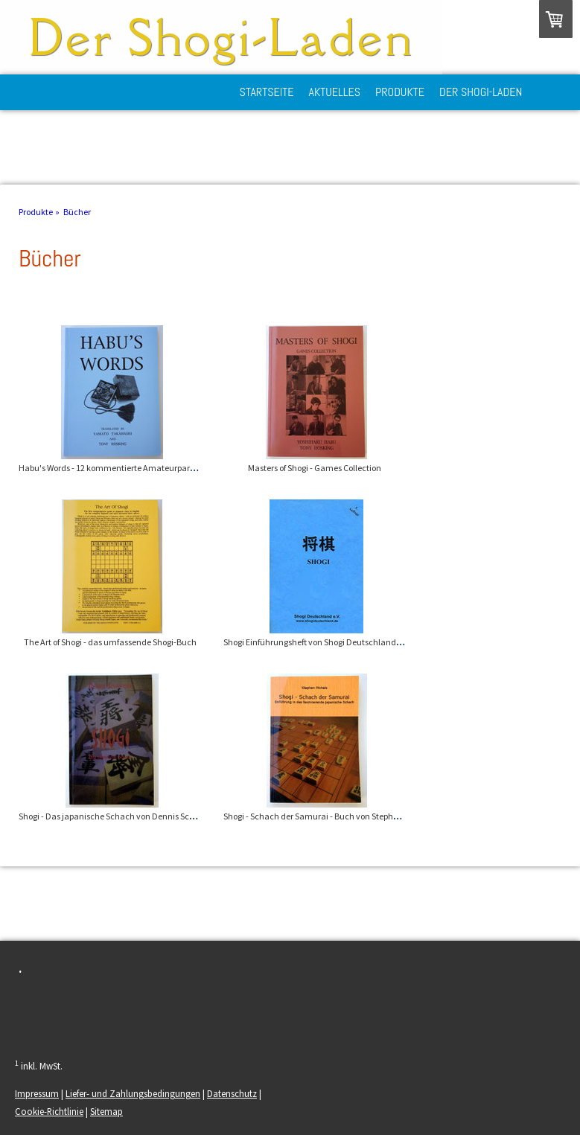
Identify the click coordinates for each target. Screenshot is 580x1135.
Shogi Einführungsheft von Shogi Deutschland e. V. (317, 642)
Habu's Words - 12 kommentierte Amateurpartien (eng (121, 467)
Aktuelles (335, 92)
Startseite (267, 92)
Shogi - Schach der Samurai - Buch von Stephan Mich (323, 816)
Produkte (399, 92)
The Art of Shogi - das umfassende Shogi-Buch (110, 642)
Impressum (37, 1093)
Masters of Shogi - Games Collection (314, 467)
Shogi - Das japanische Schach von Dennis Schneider (119, 816)
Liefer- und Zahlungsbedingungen (133, 1093)
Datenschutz (232, 1093)
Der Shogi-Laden (480, 92)
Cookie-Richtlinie (49, 1111)
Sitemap (106, 1111)
